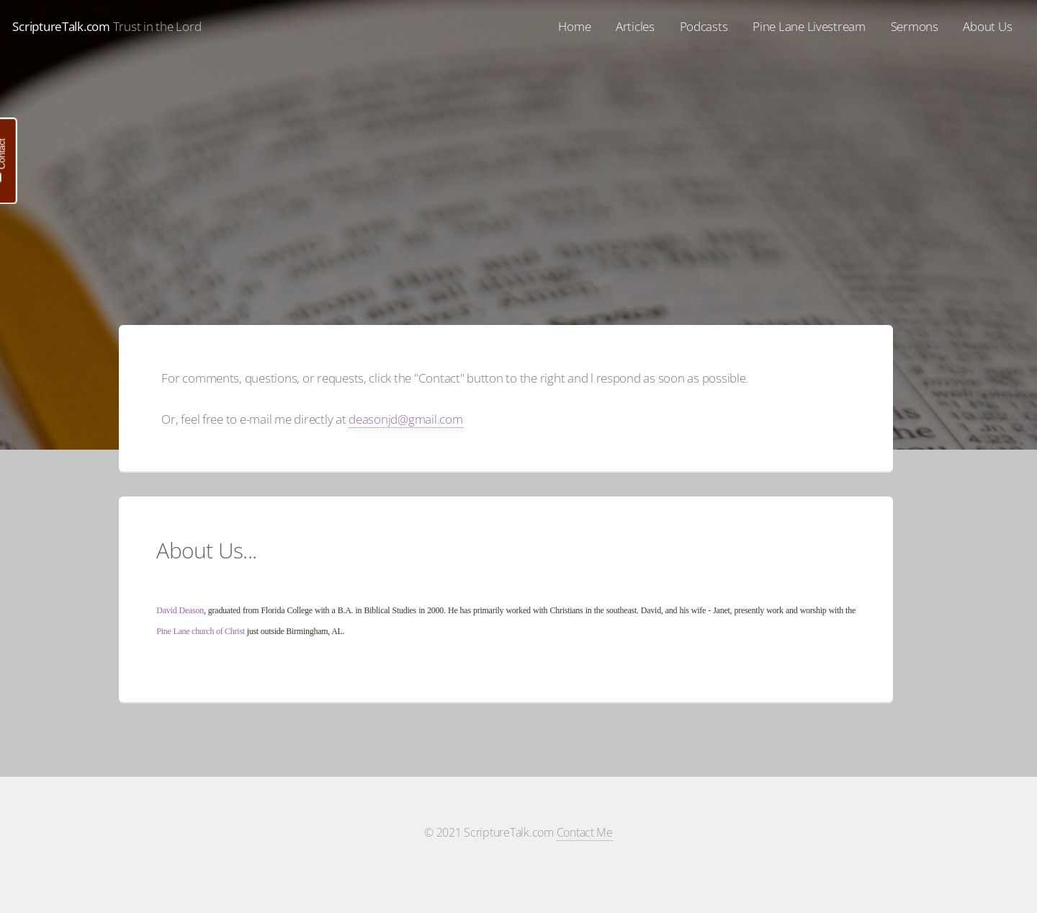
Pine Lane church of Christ (200, 631)
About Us (987, 26)
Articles (635, 26)
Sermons (914, 26)
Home (574, 26)
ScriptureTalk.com (61, 26)
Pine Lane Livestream (809, 26)
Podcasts (704, 26)
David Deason (180, 610)
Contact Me (585, 832)
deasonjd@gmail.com (405, 418)
